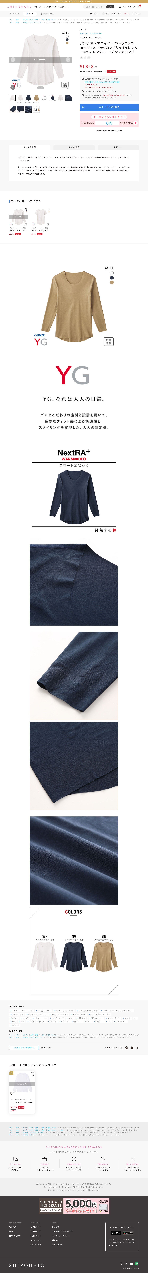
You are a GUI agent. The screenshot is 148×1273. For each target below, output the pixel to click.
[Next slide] (68, 59)
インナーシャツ (40, 1018)
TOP (10, 19)
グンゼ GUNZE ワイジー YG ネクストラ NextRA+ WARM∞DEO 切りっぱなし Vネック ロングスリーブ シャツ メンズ (18, 231)
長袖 (61, 1130)
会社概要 (55, 1227)
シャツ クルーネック (59, 1014)
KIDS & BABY (14, 1236)
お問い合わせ (36, 1245)
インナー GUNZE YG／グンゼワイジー (117, 1011)
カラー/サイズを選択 (109, 107)
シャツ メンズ (17, 1014)
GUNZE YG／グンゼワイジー (33, 22)
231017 (15, 1018)
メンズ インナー (44, 1011)
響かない (15, 1025)
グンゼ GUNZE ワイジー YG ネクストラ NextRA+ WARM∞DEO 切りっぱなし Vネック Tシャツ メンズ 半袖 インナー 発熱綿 (40, 231)
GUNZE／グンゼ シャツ (87, 1011)
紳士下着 (64, 1022)
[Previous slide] (13, 59)
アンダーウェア (131, 1018)
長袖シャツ (82, 1018)
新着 (114, 14)
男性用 (31, 1022)
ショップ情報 (57, 1245)
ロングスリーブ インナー (100, 1014)
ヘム (109, 1022)
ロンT (71, 1018)
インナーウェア (114, 1018)
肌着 (14, 1022)
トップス (25, 1018)
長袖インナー (97, 1018)
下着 (22, 1022)
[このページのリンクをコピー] (137, 1047)
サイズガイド (36, 1227)
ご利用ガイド (36, 1231)
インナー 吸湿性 (79, 1014)
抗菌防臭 (98, 1022)
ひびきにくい (121, 1022)
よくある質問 (36, 1240)
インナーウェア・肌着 (30, 19)
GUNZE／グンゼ (28, 1135)
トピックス (137, 14)
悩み (120, 14)
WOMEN (13, 1227)
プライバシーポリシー (61, 1236)
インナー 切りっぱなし (37, 1014)
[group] (44, 100)
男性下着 (52, 1022)
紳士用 (41, 1022)
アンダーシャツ (58, 1018)
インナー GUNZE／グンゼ (22, 1011)
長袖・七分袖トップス (49, 19)
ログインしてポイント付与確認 (107, 82)
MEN (17, 19)
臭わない (76, 1022)
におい (87, 1022)
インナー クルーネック (64, 1011)
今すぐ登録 (89, 82)
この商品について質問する (23, 1048)
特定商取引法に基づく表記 (62, 1231)
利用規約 (55, 1240)
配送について (36, 1236)
